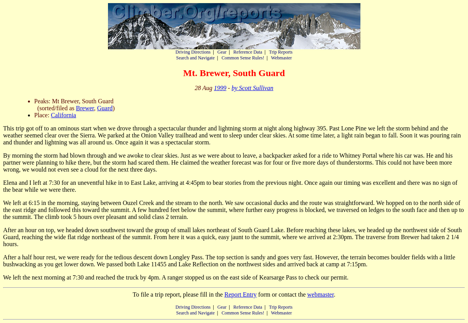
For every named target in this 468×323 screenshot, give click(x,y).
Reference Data (247, 52)
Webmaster (281, 58)
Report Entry (240, 294)
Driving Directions (193, 52)
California (63, 115)
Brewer (85, 108)
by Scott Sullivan (252, 88)
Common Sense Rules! (242, 58)
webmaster (320, 294)
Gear (221, 52)
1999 (220, 88)
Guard (105, 108)
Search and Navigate (195, 58)
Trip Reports (281, 52)
